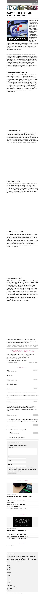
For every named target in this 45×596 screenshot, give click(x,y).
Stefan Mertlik (18, 17)
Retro (8, 571)
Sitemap (9, 589)
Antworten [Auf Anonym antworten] (35, 379)
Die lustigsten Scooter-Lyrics (13, 499)
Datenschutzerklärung (12, 586)
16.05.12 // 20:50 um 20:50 (12, 402)
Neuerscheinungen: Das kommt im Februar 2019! (16, 532)
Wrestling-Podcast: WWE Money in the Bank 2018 (17, 534)
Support (8, 582)
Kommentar (10, 447)
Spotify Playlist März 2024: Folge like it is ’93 (19, 496)
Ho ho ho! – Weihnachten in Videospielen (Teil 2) (18, 356)
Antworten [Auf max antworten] (35, 414)
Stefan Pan (9, 401)
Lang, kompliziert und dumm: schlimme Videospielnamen (20, 354)
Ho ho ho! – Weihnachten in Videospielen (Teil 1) (18, 357)
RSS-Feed (9, 588)
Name (9, 456)
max (7, 414)
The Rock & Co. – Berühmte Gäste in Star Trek (16, 500)
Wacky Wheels (33, 346)
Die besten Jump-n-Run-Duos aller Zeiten (17, 359)
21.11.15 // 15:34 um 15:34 (14, 433)
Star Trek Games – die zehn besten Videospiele (16, 508)
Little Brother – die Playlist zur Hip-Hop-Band (16, 504)
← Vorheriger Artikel (12, 362)
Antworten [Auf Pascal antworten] (35, 370)
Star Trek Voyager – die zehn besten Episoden (16, 538)
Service (8, 574)
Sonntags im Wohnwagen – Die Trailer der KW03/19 (17, 536)
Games (28, 17)
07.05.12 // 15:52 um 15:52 (12, 380)
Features (9, 572)
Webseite (10, 464)
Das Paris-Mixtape (10, 502)
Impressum (9, 585)
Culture (24, 17)
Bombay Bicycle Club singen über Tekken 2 (17, 360)
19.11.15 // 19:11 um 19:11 (12, 415)
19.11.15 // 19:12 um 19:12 (12, 425)
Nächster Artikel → (33, 362)
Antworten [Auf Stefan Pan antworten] (35, 401)
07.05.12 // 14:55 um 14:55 (12, 371)
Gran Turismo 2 (22, 345)
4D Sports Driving (13, 345)
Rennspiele (14, 346)
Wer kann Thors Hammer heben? (13, 506)
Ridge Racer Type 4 (23, 346)
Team (8, 583)
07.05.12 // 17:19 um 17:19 (12, 389)
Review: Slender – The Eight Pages (16, 530)
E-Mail (9, 460)
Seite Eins (9, 567)
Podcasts (9, 575)
